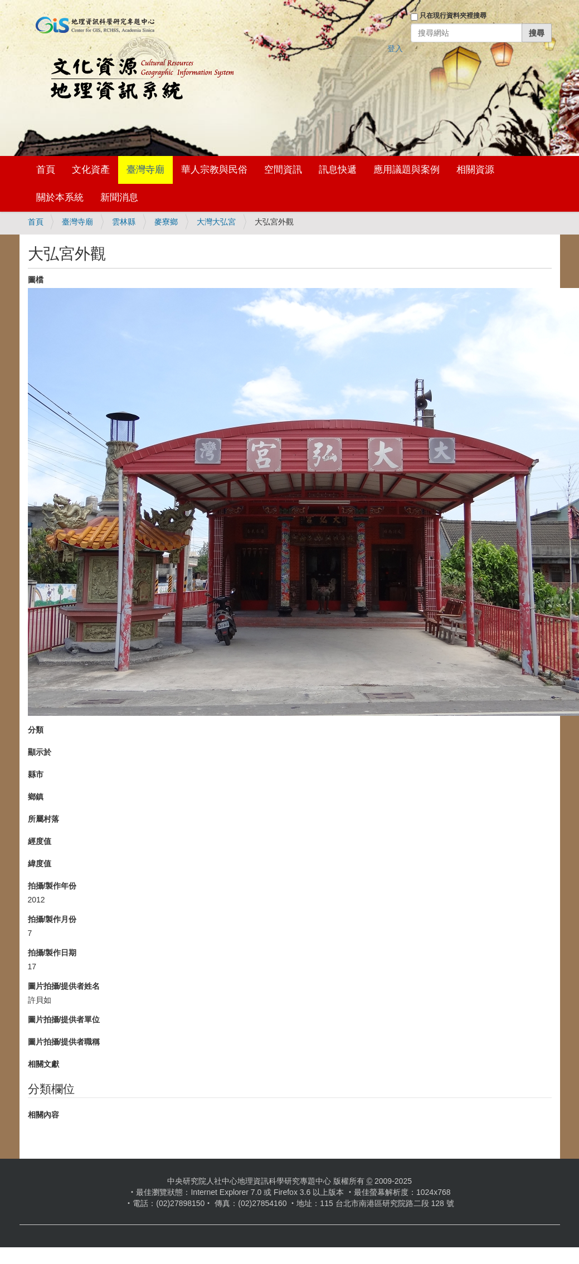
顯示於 (39, 752)
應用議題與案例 (406, 169)
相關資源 (475, 169)
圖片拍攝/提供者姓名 (64, 986)
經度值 (39, 841)
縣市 (35, 774)
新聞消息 (119, 197)
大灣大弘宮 (216, 221)
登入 (395, 48)
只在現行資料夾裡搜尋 (453, 15)
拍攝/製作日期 (52, 952)
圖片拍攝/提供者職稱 (64, 1041)
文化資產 (91, 169)
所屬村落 (43, 818)
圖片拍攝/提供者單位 (64, 1019)
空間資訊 (283, 169)
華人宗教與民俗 (214, 169)
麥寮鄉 (166, 221)
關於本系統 (60, 197)
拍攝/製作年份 (52, 885)
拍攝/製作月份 (52, 919)
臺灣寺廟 (145, 169)
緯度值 (39, 863)
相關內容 (43, 1114)
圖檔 (35, 279)
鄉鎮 (35, 796)
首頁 (45, 169)
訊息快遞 (338, 169)
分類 (35, 729)
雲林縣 (123, 221)
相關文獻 (43, 1064)
